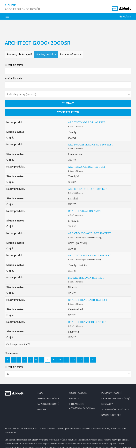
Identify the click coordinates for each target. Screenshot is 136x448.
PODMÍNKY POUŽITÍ (111, 380)
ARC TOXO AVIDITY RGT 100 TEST (89, 242)
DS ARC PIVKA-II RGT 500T (84, 198)
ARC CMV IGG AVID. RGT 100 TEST (89, 220)
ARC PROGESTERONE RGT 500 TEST (90, 131)
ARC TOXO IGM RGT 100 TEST (87, 154)
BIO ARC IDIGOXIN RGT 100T (86, 265)
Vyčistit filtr (68, 99)
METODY (41, 396)
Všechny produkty (46, 41)
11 (66, 346)
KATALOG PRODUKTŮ (48, 391)
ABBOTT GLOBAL (78, 380)
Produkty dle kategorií (19, 41)
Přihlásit (125, 16)
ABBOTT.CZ (75, 385)
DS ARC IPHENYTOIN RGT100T (87, 309)
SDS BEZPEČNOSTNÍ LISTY (115, 396)
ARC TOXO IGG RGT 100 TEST (86, 109)
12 (73, 346)
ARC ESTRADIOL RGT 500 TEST (87, 176)
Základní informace (70, 41)
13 (80, 346)
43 (93, 346)
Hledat (68, 90)
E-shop (22, 7)
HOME (40, 380)
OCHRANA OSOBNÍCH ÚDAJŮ (115, 385)
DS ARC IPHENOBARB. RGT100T (87, 287)
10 (59, 346)
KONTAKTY (107, 391)
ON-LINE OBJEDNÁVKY (48, 385)
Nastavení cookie (111, 402)
